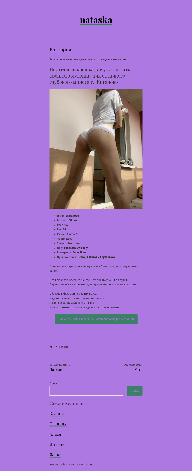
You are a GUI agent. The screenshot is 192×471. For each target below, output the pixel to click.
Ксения (57, 413)
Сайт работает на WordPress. (76, 464)
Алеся (55, 434)
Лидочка (58, 444)
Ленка (55, 454)
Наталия (58, 424)
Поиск (54, 383)
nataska (96, 19)
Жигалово (63, 347)
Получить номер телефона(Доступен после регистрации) (96, 319)
